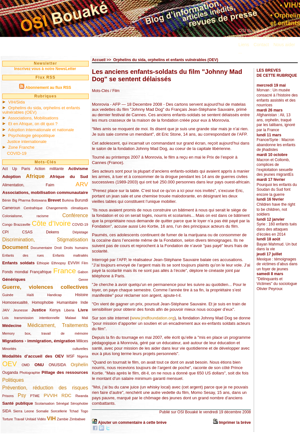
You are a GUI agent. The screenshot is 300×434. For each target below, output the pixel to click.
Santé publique (17, 403)
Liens (243, 44)
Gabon (83, 272)
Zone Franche (21, 147)
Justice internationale (27, 141)
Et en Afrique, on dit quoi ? (33, 123)
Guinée (7, 295)
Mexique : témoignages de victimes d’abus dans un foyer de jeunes (277, 264)
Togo (84, 411)
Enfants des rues (23, 255)
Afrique (35, 176)
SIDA (6, 411)
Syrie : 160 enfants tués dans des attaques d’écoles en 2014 (277, 229)
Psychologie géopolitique (31, 135)
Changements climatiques (67, 208)
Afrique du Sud (69, 176)
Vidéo (41, 419)
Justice (39, 310)
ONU (39, 364)
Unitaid (30, 419)
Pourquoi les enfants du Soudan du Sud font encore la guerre (277, 189)
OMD (26, 365)
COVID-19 (16, 153)
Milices (82, 341)
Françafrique (40, 272)
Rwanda (81, 396)
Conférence (75, 215)
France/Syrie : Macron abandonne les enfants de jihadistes (276, 145)
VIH (51, 419)
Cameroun (11, 208)
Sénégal (62, 403)
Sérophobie (79, 403)
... (240, 51)
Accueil (99, 60)
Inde (84, 302)
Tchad (74, 411)
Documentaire (41, 248)
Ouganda (10, 372)
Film (85, 263)
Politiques (13, 380)
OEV (9, 364)
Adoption (11, 176)
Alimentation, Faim (28, 185)
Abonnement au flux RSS (48, 87)
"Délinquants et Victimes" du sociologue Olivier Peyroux (277, 284)
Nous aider (284, 44)
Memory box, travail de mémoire (45, 333)
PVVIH (50, 395)
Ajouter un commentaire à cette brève (132, 422)
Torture (7, 419)
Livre (83, 310)
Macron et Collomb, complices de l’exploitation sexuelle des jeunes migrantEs (275, 167)
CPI (5, 232)
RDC (66, 395)
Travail (19, 419)
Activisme (78, 168)
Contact (261, 44)
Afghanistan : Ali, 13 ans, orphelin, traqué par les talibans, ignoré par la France (276, 122)
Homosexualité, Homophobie (28, 302)
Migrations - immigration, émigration (38, 340)
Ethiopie (43, 263)
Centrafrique (33, 208)
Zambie (62, 419)
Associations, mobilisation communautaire (45, 192)
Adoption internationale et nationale (41, 129)
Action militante (49, 169)
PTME (35, 396)
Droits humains (76, 248)
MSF (70, 356)
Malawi (70, 318)
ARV (82, 184)
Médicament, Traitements (57, 325)
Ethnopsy (58, 263)
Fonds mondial (15, 272)
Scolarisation (45, 403)
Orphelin (79, 364)
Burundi (81, 200)
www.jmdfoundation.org (153, 318)
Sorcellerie (59, 411)
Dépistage (80, 232)
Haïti (30, 295)
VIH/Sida (16, 102)
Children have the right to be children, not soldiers (276, 209)
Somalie (42, 411)
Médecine (11, 325)
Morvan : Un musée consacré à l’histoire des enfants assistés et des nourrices (277, 97)
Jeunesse (20, 310)
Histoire (81, 295)
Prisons (8, 396)
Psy (22, 395)
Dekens (52, 232)
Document (15, 247)
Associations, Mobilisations (33, 118)
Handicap (54, 295)
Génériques (14, 279)
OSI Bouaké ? (252, 30)
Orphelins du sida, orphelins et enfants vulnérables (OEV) (41, 109)
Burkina (68, 200)
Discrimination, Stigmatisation (45, 239)
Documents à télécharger (263, 37)
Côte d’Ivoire (51, 223)
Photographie (29, 372)
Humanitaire (67, 302)
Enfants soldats (18, 262)
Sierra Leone (23, 411)
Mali (85, 318)
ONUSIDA (57, 365)
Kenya (54, 310)
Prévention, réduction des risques (45, 387)
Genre (83, 279)
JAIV (6, 310)
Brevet (54, 200)
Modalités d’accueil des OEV (33, 356)
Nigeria (82, 356)
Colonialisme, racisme (25, 216)
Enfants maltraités (70, 255)
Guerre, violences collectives (45, 287)
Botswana (39, 200)
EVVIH (73, 263)
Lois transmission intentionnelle (30, 318)
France (64, 271)
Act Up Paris (16, 169)
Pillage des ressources (64, 372)
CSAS (27, 232)
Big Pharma (21, 200)
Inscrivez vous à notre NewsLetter (45, 69)
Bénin (6, 200)
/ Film (114, 91)
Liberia (69, 310)
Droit (58, 248)
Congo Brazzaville (16, 224)
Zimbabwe (78, 419)
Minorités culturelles (45, 349)
